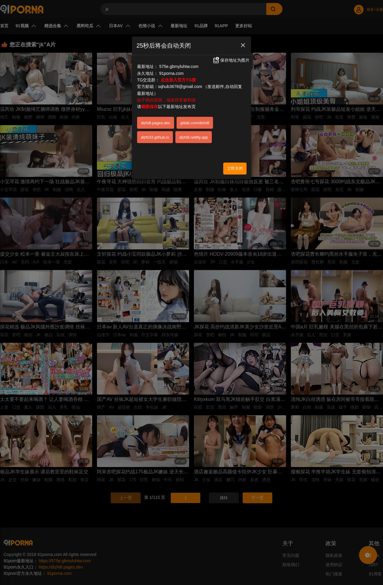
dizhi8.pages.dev (155, 123)
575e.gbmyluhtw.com (179, 66)
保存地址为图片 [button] (231, 60)
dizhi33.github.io (155, 137)
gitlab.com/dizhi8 (194, 123)
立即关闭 (235, 168)
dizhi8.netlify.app (193, 137)
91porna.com (171, 73)
